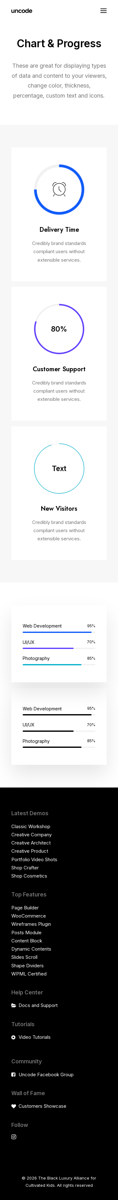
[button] (103, 10)
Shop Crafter (25, 868)
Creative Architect (31, 843)
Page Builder (25, 908)
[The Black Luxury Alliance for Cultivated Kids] (22, 11)
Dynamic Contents (31, 949)
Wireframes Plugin (31, 924)
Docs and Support (38, 1005)
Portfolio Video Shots (34, 859)
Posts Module (26, 933)
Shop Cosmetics (29, 876)
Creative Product (29, 851)
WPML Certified (29, 974)
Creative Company (31, 835)
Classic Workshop (30, 826)
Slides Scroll (24, 957)
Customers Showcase (42, 1106)
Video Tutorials (35, 1037)
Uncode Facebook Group (46, 1075)
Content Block (26, 941)
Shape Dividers (27, 966)
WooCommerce (28, 916)
